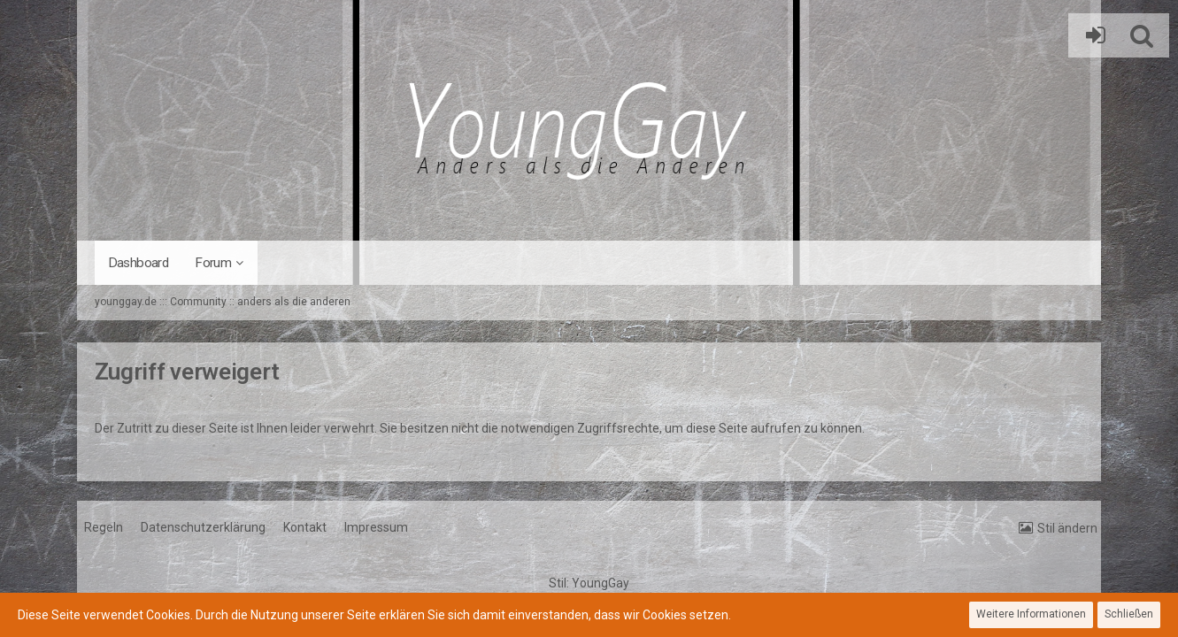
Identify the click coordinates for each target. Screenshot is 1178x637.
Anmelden (1091, 35)
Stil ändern (1067, 528)
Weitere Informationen (1031, 614)
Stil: (589, 583)
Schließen (1129, 614)
